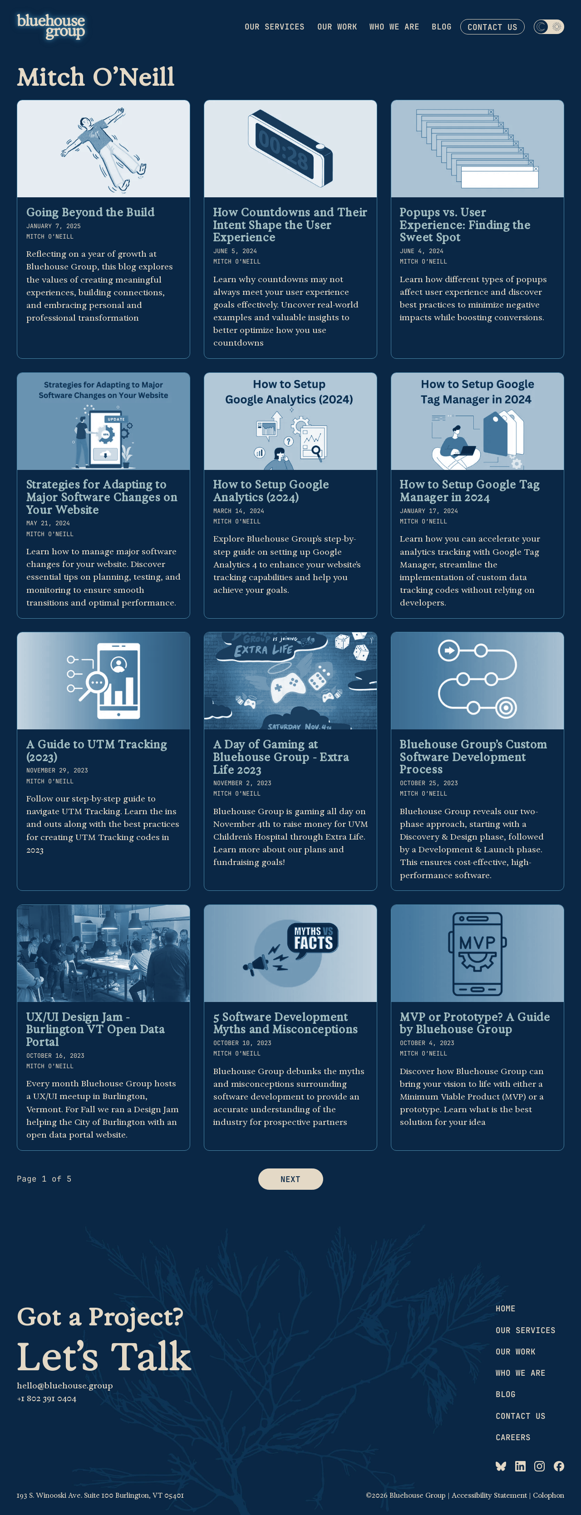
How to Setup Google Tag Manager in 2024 (470, 490)
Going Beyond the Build (90, 212)
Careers (513, 1437)
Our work (337, 26)
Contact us (492, 27)
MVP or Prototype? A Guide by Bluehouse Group (475, 1023)
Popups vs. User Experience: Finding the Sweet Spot (465, 225)
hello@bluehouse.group (65, 1385)
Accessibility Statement (489, 1495)
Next (290, 1179)
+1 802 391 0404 (46, 1398)
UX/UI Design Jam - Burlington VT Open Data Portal (95, 1029)
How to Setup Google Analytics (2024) (271, 490)
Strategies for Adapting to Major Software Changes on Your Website (102, 497)
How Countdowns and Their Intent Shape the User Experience (290, 225)
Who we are (394, 26)
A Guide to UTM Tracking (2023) (96, 750)
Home (506, 1308)
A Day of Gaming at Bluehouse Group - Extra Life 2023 (281, 757)
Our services (275, 26)
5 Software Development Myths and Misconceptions (286, 1023)
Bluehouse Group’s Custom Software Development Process (473, 757)
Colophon (548, 1495)
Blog (442, 26)
